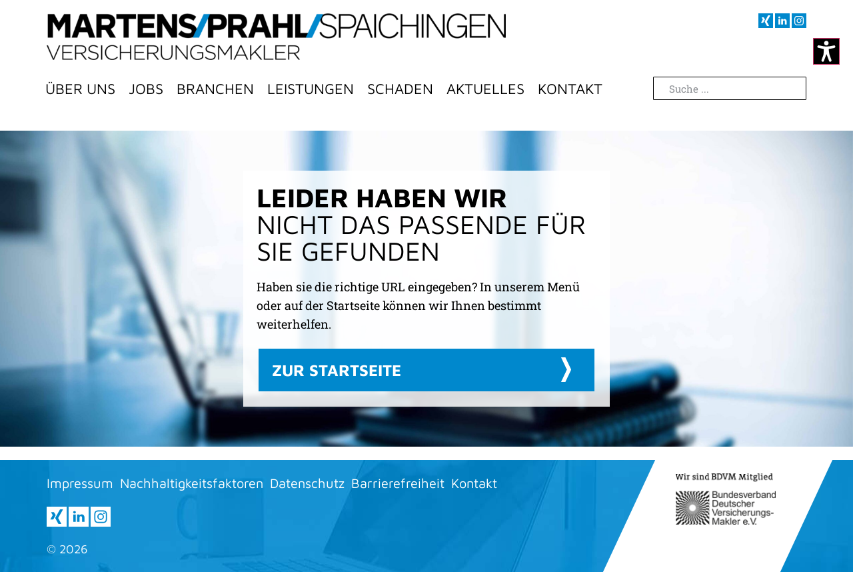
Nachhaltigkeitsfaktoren (191, 483)
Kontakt (570, 88)
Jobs (146, 88)
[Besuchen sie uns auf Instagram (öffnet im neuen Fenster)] (799, 20)
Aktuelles (485, 88)
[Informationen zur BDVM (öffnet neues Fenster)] (726, 499)
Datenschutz (307, 483)
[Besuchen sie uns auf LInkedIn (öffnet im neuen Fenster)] (782, 20)
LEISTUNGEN (310, 88)
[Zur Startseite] (276, 36)
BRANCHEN (215, 88)
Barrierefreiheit (397, 483)
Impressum (80, 483)
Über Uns (80, 88)
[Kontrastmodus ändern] (826, 51)
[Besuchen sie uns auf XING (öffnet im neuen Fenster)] (765, 20)
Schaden (400, 88)
